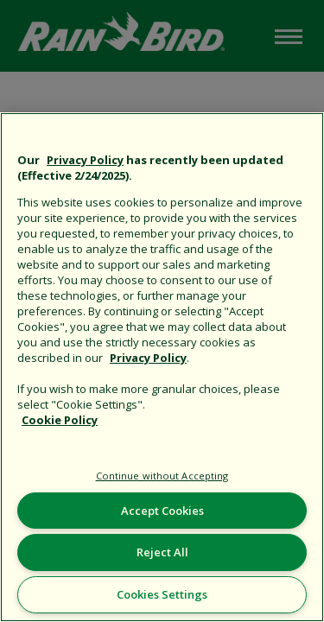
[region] (162, 367)
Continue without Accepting (162, 475)
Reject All (162, 552)
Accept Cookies (162, 510)
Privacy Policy (85, 160)
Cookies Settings (162, 594)
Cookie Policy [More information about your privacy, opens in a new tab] (60, 420)
